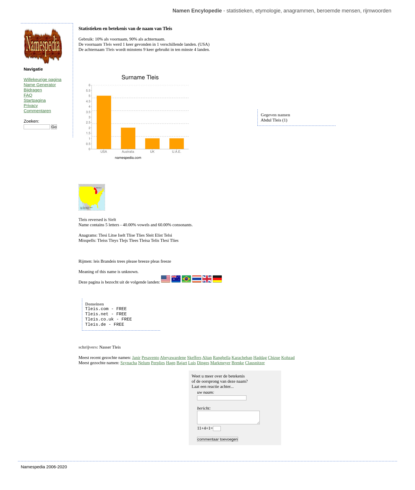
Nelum (144, 362)
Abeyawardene (173, 357)
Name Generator (40, 84)
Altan (207, 357)
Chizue (274, 357)
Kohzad (288, 357)
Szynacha (128, 362)
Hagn (170, 362)
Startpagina (35, 100)
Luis (192, 362)
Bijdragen (33, 89)
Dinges (203, 362)
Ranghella (222, 357)
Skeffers (194, 357)
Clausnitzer (255, 362)
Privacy (31, 105)
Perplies (158, 362)
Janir (136, 357)
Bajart (181, 362)
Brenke (237, 362)
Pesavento (150, 357)
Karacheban (241, 357)
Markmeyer (220, 362)
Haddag (260, 357)
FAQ (28, 95)
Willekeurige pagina (42, 79)
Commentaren (37, 110)
